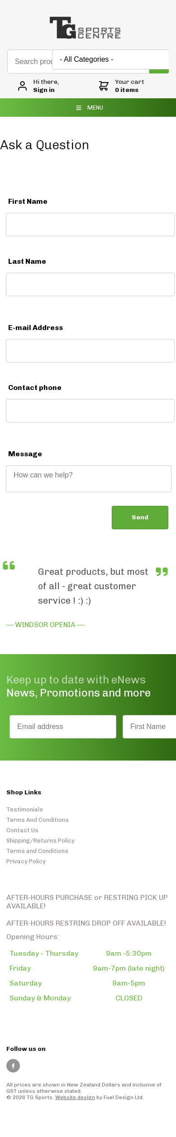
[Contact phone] (90, 410)
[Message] (88, 478)
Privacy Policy (26, 861)
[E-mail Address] (90, 350)
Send (140, 517)
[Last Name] (90, 284)
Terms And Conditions (37, 819)
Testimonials (24, 809)
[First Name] (90, 224)
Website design (75, 1097)
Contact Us (22, 830)
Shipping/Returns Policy (40, 840)
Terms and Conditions (37, 851)
